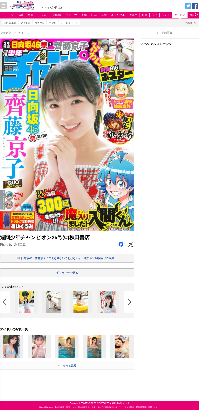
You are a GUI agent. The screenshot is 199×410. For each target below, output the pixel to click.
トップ (10, 15)
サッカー (43, 15)
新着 (21, 15)
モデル (52, 23)
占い (154, 15)
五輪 (84, 15)
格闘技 (57, 15)
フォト (166, 15)
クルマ (133, 15)
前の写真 (166, 32)
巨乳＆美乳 (10, 23)
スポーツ (71, 15)
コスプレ (40, 23)
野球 (31, 15)
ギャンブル (118, 15)
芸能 (104, 15)
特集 (144, 15)
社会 (94, 15)
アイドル (25, 23)
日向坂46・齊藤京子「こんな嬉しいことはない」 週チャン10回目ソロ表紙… (69, 258)
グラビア (179, 15)
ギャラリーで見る (67, 272)
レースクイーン (69, 23)
